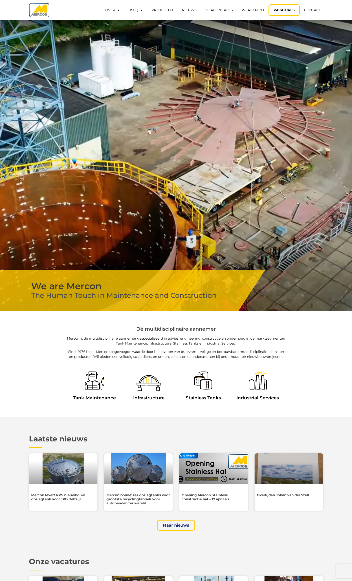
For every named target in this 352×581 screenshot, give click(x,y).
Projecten (162, 10)
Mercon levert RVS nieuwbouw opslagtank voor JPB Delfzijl (58, 497)
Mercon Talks (219, 10)
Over (112, 10)
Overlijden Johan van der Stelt (283, 495)
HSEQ (135, 10)
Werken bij (253, 10)
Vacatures (284, 10)
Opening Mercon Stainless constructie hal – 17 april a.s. (206, 497)
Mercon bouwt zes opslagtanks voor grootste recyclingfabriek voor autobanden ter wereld (138, 499)
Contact (312, 10)
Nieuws (189, 10)
